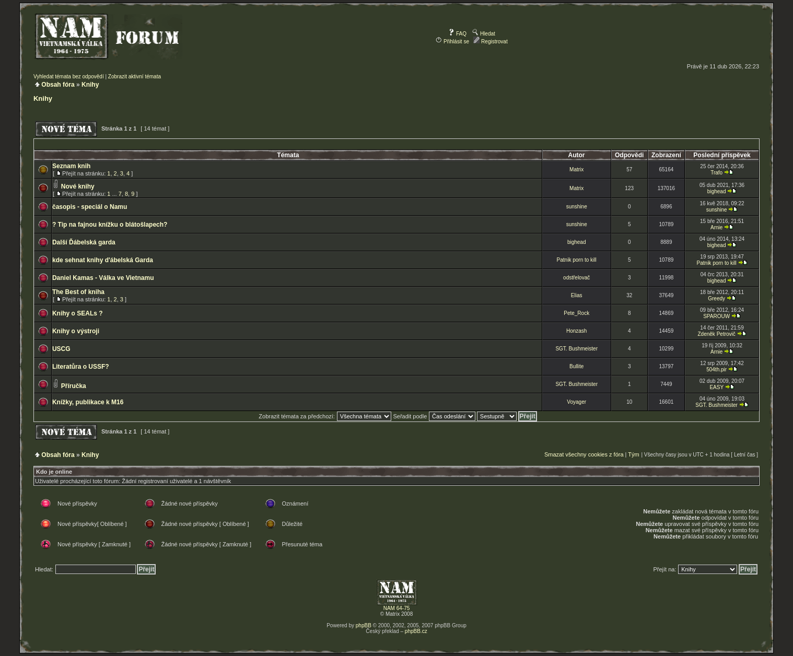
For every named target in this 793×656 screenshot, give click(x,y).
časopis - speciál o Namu (89, 206)
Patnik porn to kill (577, 260)
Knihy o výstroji (75, 331)
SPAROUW (716, 316)
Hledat (483, 34)
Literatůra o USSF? (80, 366)
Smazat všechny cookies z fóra (584, 454)
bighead (716, 191)
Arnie (716, 227)
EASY (716, 387)
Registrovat (490, 41)
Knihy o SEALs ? (77, 313)
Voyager (576, 402)
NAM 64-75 (396, 608)
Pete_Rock (576, 313)
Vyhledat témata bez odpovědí (68, 76)
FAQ (457, 34)
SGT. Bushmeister (576, 349)
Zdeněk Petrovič (717, 334)
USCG (61, 349)
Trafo (716, 172)
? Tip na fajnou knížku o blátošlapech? (109, 224)
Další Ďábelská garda (83, 242)
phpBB (363, 625)
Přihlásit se (452, 41)
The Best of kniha (78, 292)
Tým (633, 454)
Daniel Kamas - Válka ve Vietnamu (103, 278)
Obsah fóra (57, 84)
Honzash (576, 331)
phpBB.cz (416, 631)
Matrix (576, 169)
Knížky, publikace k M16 (88, 402)
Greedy (716, 298)
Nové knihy (78, 186)
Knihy (90, 84)
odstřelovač (576, 277)
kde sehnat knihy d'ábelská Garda (102, 260)
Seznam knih (71, 166)
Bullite (576, 366)
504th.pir (716, 369)
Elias (576, 295)
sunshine (576, 206)
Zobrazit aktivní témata (134, 76)
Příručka (73, 386)
